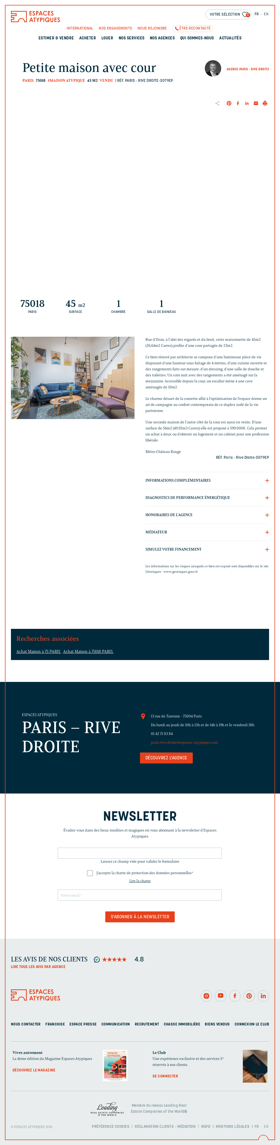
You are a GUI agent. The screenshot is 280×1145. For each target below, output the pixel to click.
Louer (107, 38)
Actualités (230, 38)
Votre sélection (230, 15)
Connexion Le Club (252, 1024)
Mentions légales (232, 1127)
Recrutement (147, 1024)
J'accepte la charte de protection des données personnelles (145, 873)
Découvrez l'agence (166, 758)
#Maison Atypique (66, 80)
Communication (115, 1024)
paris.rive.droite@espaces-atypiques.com (184, 742)
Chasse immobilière (182, 1024)
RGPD (206, 1127)
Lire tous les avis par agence (38, 967)
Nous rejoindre (152, 29)
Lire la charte (140, 881)
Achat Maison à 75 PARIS (38, 651)
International (80, 29)
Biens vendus (217, 1024)
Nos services (132, 38)
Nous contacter (26, 1024)
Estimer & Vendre (56, 38)
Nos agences (162, 38)
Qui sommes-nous (197, 38)
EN (266, 14)
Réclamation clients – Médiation (165, 1127)
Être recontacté (195, 29)
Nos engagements (115, 29)
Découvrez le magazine (34, 1070)
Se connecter (165, 1076)
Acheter (87, 38)
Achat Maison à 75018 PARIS (88, 651)
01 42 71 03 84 (162, 733)
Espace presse (83, 1024)
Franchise (55, 1024)
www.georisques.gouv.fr (181, 571)
